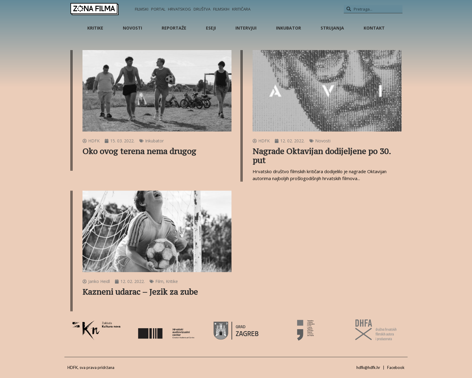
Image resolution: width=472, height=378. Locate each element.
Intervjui (245, 28)
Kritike (95, 28)
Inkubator (288, 28)
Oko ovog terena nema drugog (139, 151)
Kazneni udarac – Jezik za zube (140, 292)
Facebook (396, 367)
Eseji (211, 28)
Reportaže (174, 28)
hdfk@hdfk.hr (368, 367)
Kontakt (374, 28)
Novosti (132, 28)
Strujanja (332, 28)
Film (159, 281)
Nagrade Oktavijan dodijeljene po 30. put (322, 155)
